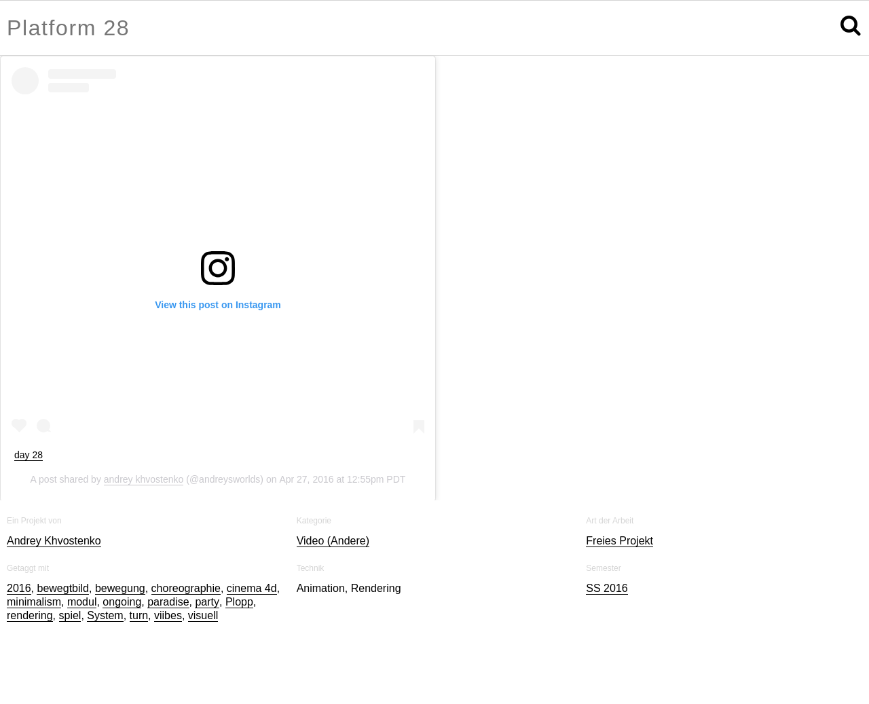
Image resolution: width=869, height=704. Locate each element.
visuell (203, 615)
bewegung (120, 588)
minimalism (34, 602)
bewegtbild (63, 588)
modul (82, 602)
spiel (70, 615)
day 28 (28, 454)
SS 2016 (606, 588)
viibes (168, 615)
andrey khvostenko (144, 479)
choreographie (186, 588)
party (207, 602)
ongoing (122, 602)
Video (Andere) (333, 540)
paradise (168, 602)
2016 (19, 588)
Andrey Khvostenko (54, 540)
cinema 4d (252, 588)
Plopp (239, 602)
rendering (30, 615)
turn (139, 615)
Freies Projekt (619, 540)
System (105, 615)
